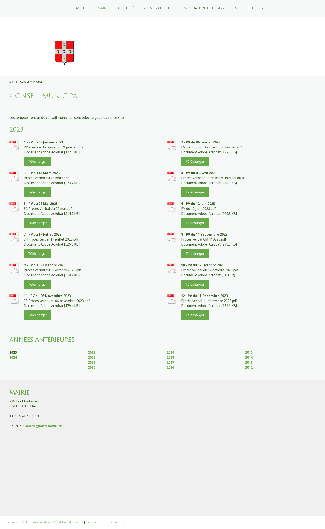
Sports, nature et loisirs (201, 8)
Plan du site (76, 522)
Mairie (103, 8)
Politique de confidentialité (49, 522)
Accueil (83, 8)
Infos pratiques (156, 8)
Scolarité (125, 8)
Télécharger (37, 161)
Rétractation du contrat (105, 522)
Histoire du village (249, 8)
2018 (170, 357)
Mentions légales (19, 522)
